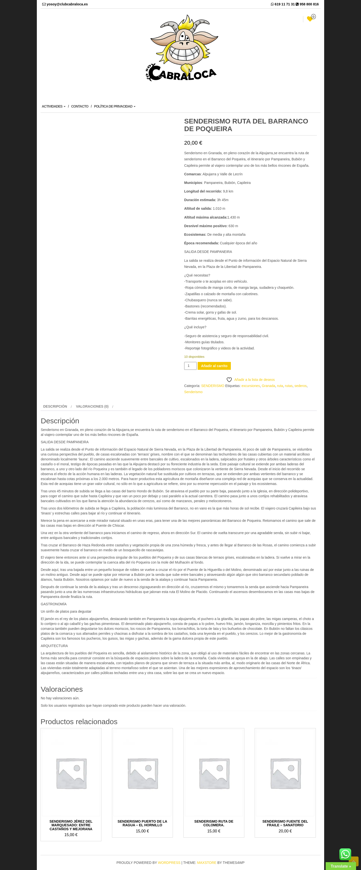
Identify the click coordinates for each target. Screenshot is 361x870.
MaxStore (206, 863)
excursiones (250, 386)
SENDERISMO (212, 386)
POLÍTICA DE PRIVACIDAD (115, 106)
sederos (300, 386)
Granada (268, 386)
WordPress (169, 863)
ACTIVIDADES (54, 106)
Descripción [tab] (55, 406)
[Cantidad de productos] (190, 366)
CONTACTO (79, 106)
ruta (280, 386)
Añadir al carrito (214, 366)
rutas (288, 386)
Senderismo (193, 392)
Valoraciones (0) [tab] (92, 406)
